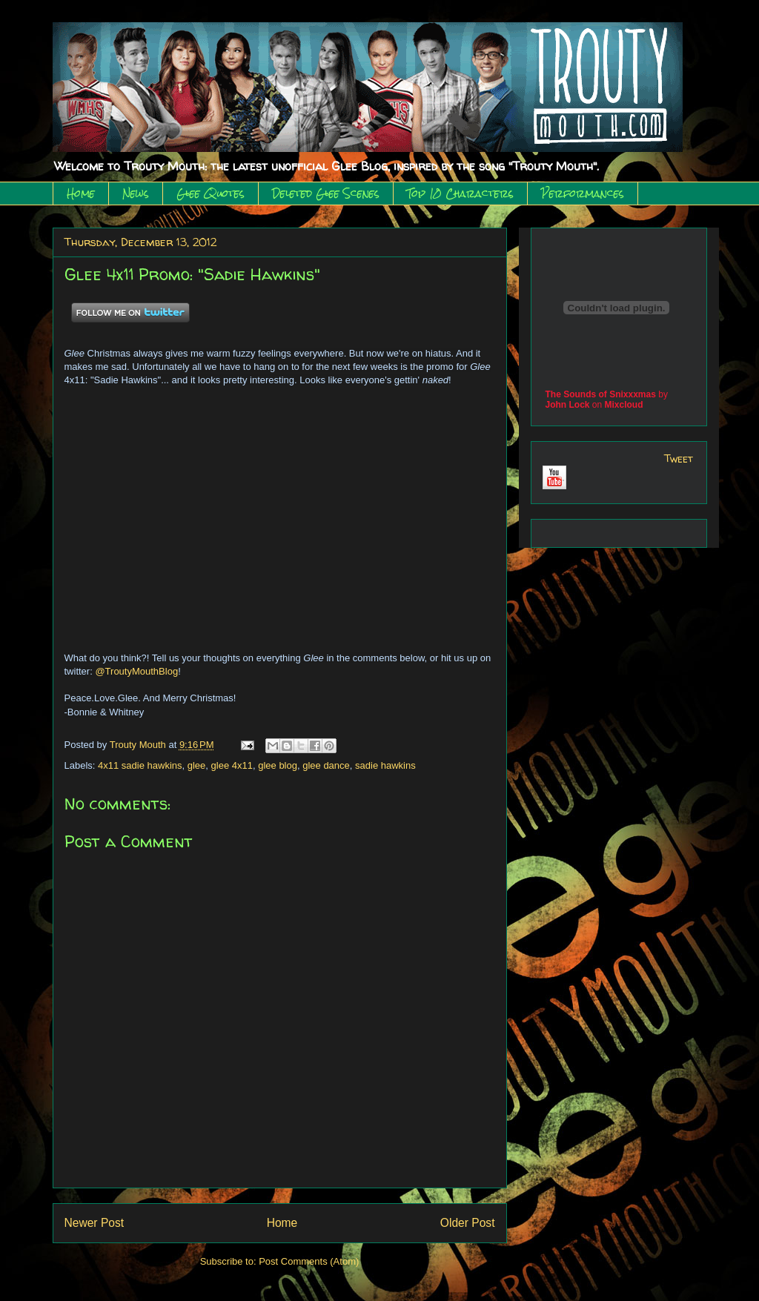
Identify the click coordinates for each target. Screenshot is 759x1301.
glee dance (326, 765)
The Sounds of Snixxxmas (601, 394)
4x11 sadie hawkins (140, 765)
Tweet (678, 458)
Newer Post (94, 1222)
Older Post (467, 1222)
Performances (582, 193)
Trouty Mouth (139, 744)
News (135, 193)
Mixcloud (624, 405)
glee (197, 765)
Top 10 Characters (460, 193)
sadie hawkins (385, 765)
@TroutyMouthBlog (136, 671)
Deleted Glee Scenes (326, 193)
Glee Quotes (210, 193)
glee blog (277, 765)
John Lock (568, 405)
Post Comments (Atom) (309, 1261)
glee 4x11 (232, 765)
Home (81, 193)
